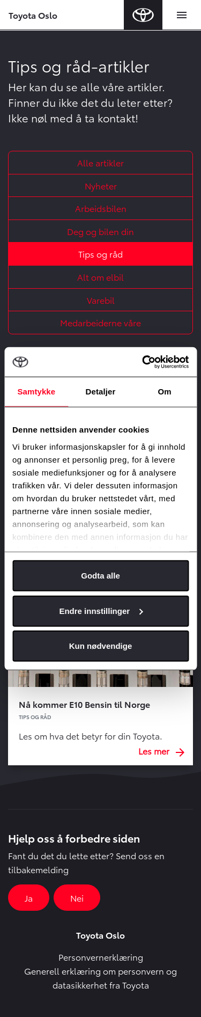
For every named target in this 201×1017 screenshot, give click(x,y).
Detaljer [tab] (101, 391)
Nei (77, 897)
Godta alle (100, 575)
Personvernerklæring (100, 956)
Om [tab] (165, 391)
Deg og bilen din (100, 231)
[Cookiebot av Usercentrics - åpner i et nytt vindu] (143, 362)
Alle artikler (100, 162)
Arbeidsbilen (100, 208)
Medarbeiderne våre (100, 322)
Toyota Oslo (33, 15)
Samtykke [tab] (36, 391)
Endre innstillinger (101, 610)
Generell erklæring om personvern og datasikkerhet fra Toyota (100, 977)
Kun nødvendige (100, 645)
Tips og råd (100, 253)
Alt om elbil (100, 276)
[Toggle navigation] (181, 15)
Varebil (101, 300)
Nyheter (101, 185)
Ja (29, 897)
